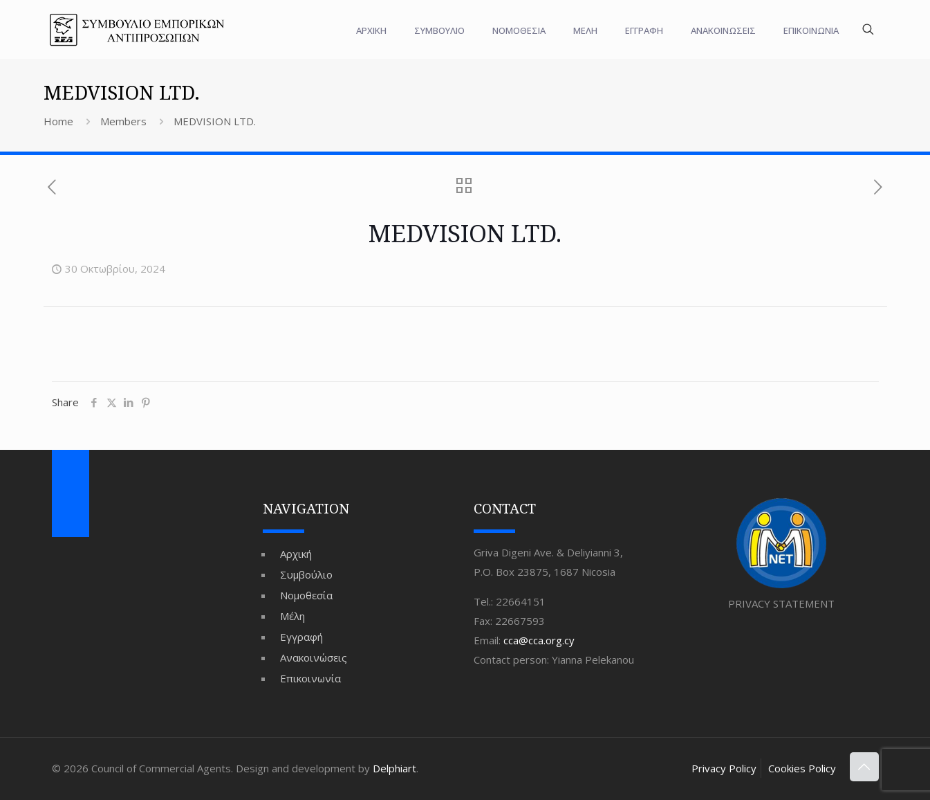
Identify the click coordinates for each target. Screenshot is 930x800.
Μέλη (292, 616)
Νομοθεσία (306, 595)
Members (123, 121)
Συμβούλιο (306, 574)
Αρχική (296, 554)
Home (58, 121)
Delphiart (394, 768)
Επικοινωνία (310, 678)
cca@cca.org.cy (539, 640)
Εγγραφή (301, 637)
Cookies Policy (802, 768)
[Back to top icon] (864, 766)
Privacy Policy (723, 768)
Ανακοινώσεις (313, 657)
